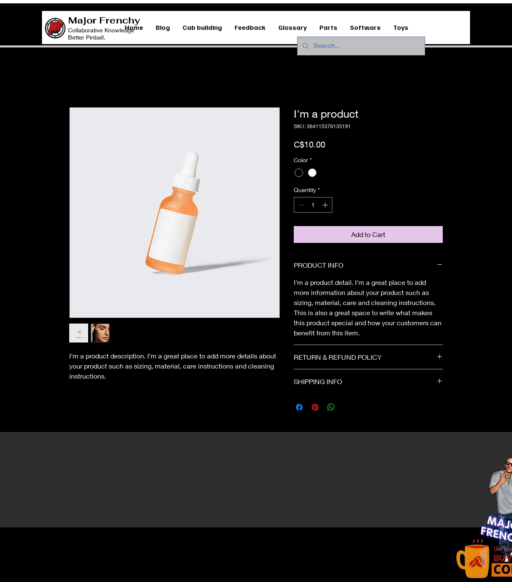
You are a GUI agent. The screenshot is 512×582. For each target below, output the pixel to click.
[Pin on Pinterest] (315, 407)
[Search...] (360, 46)
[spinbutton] (313, 205)
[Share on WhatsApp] (331, 407)
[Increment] (326, 205)
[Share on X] (347, 407)
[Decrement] (300, 205)
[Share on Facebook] (299, 407)
